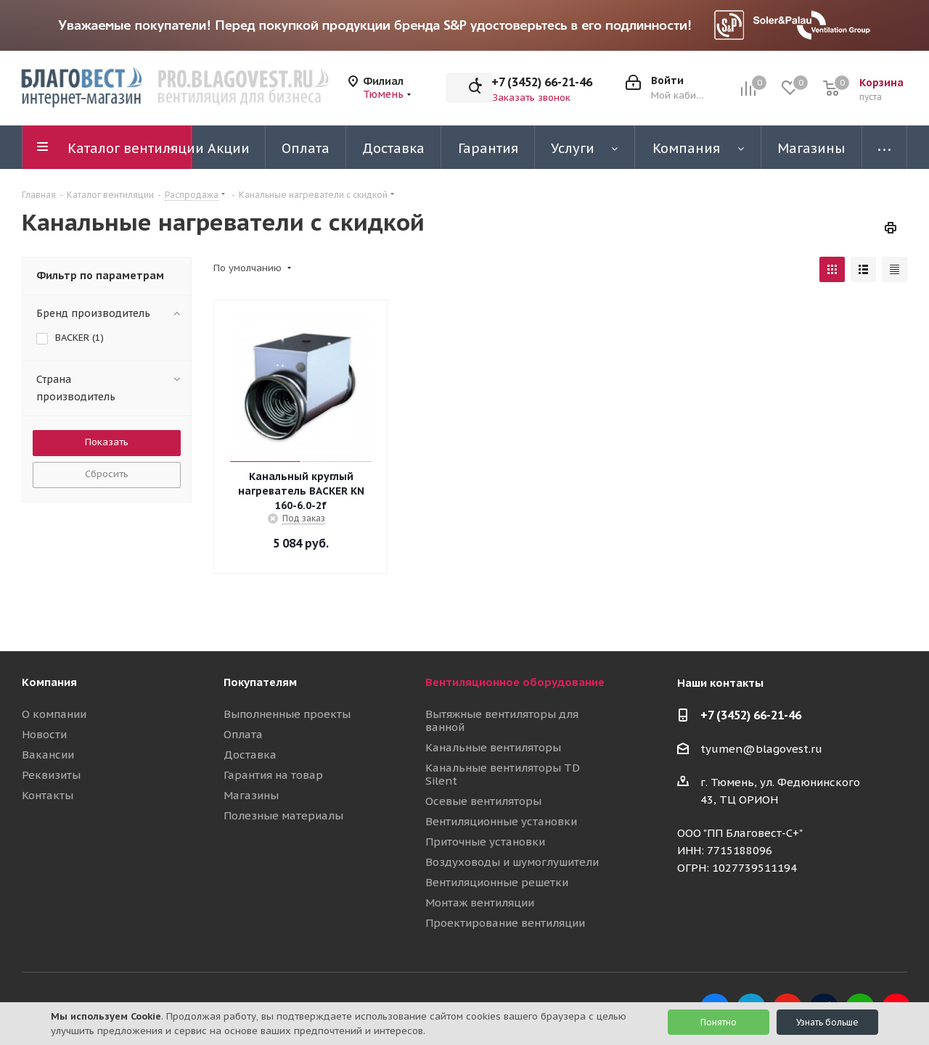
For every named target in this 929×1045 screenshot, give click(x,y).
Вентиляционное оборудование (515, 682)
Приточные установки (485, 841)
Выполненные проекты (287, 714)
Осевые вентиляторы (483, 801)
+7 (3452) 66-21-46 (541, 82)
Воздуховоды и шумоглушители (512, 862)
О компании (54, 714)
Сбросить (106, 474)
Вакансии (48, 754)
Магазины (251, 795)
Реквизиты (51, 775)
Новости (44, 734)
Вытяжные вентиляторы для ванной (501, 720)
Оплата (243, 734)
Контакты (47, 795)
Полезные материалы (283, 815)
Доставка (250, 754)
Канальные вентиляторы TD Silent (502, 774)
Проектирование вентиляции (505, 923)
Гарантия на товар (273, 775)
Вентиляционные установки (501, 821)
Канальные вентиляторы (493, 747)
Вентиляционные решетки (496, 882)
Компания (49, 682)
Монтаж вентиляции (479, 902)
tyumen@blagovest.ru (761, 749)
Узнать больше (827, 1022)
